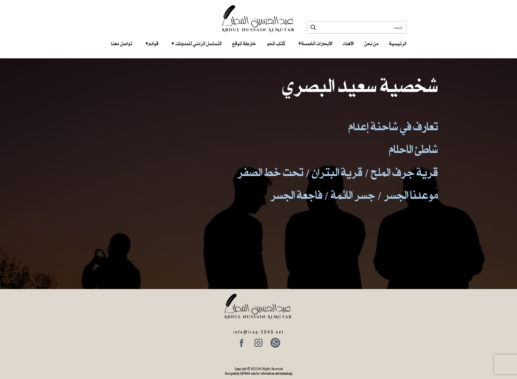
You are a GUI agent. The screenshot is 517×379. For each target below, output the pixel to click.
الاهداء (348, 43)
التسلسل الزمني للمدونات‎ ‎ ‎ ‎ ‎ (196, 43)
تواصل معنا (121, 43)
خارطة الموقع (244, 43)
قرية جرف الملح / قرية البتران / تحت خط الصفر (337, 172)
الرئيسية (397, 43)
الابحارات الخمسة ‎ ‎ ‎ (315, 43)
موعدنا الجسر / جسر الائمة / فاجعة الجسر (354, 195)
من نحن (371, 43)
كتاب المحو (276, 43)
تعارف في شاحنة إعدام (393, 126)
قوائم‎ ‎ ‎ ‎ (151, 43)
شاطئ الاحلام (413, 149)
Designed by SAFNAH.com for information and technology (258, 373)
